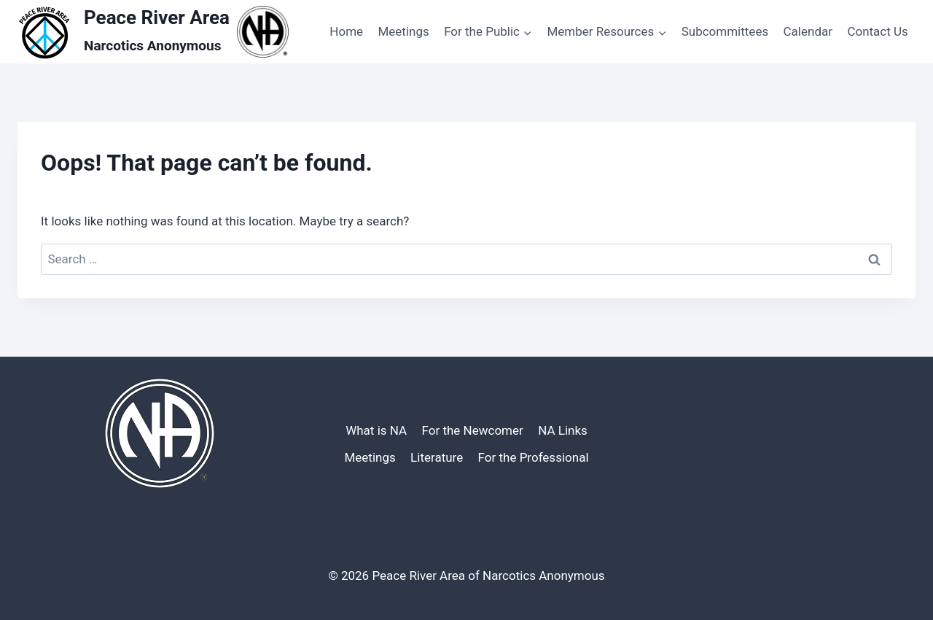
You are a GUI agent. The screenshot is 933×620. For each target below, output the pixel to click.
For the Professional (533, 457)
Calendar (808, 31)
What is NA (376, 430)
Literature (436, 457)
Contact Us (877, 31)
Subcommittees (725, 31)
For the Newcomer (472, 430)
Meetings (403, 31)
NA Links (562, 430)
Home (346, 31)
